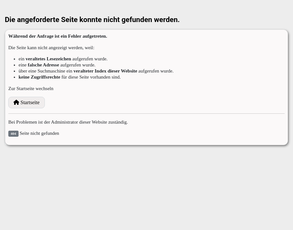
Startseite (26, 102)
